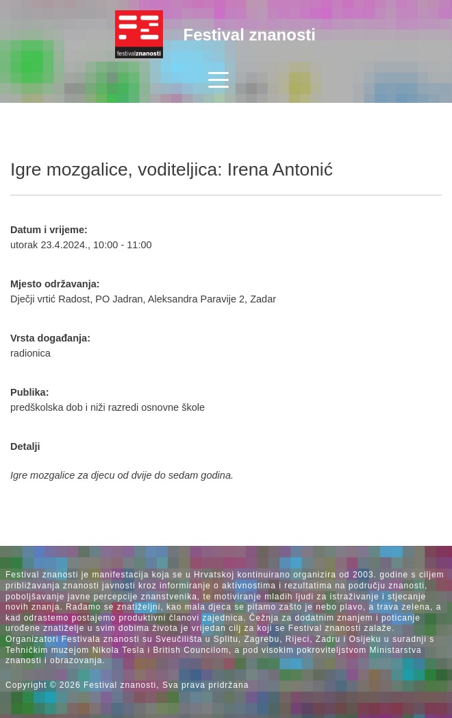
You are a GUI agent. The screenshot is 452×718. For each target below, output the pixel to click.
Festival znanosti (250, 34)
